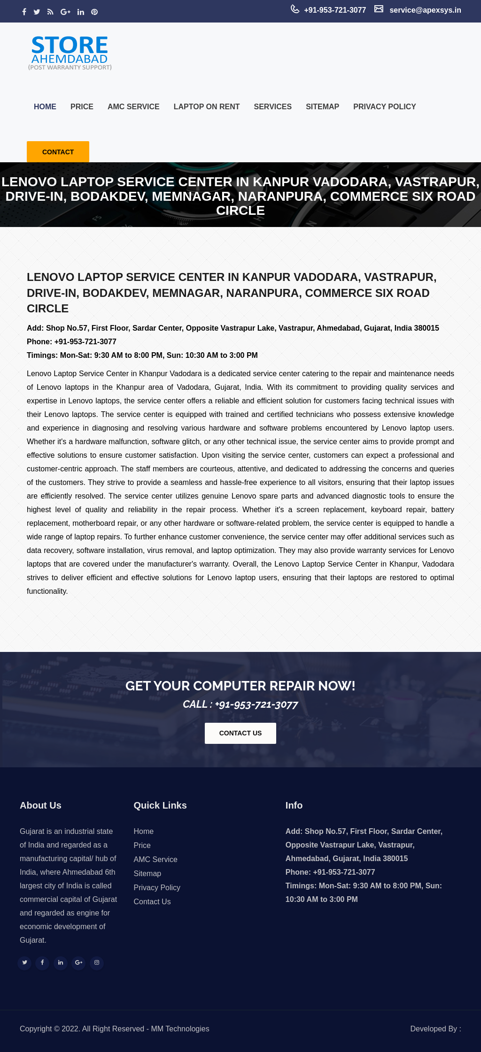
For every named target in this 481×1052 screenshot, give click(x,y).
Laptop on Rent (207, 107)
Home (45, 107)
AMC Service (134, 107)
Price (81, 107)
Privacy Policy (384, 107)
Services (273, 107)
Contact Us (152, 902)
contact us (240, 733)
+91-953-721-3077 (85, 342)
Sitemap (322, 107)
